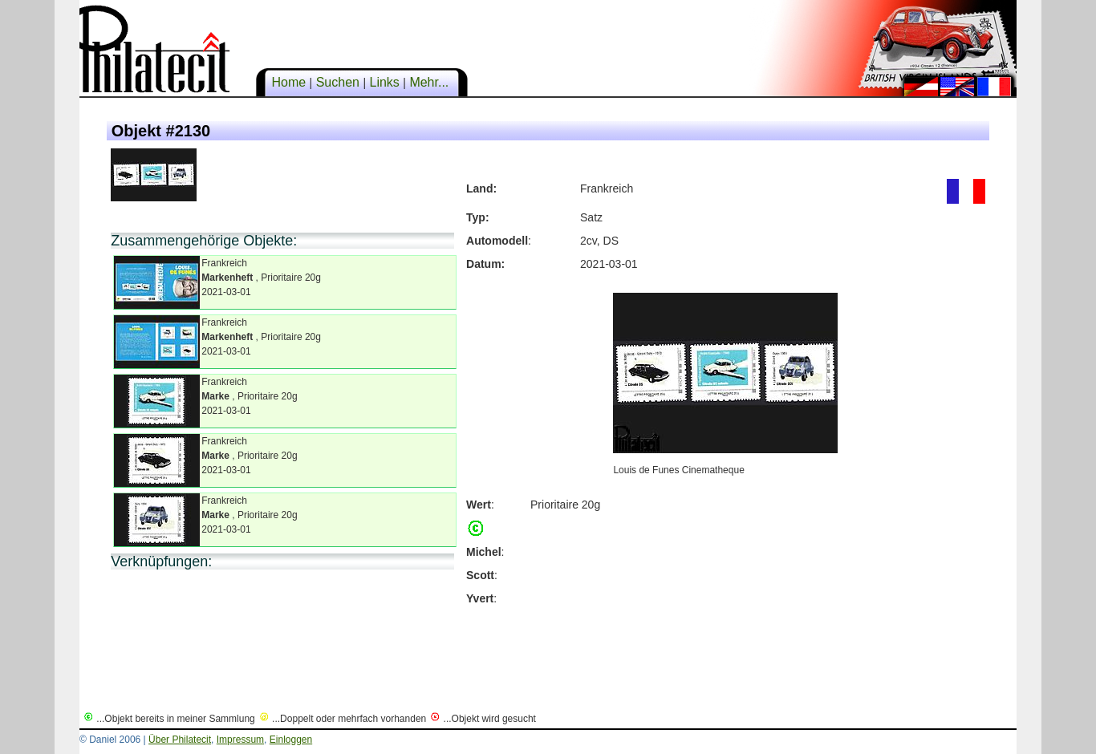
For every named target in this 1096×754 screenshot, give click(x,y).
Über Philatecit (179, 739)
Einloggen (291, 739)
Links (384, 82)
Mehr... (429, 82)
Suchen (337, 82)
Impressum (240, 739)
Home (289, 82)
